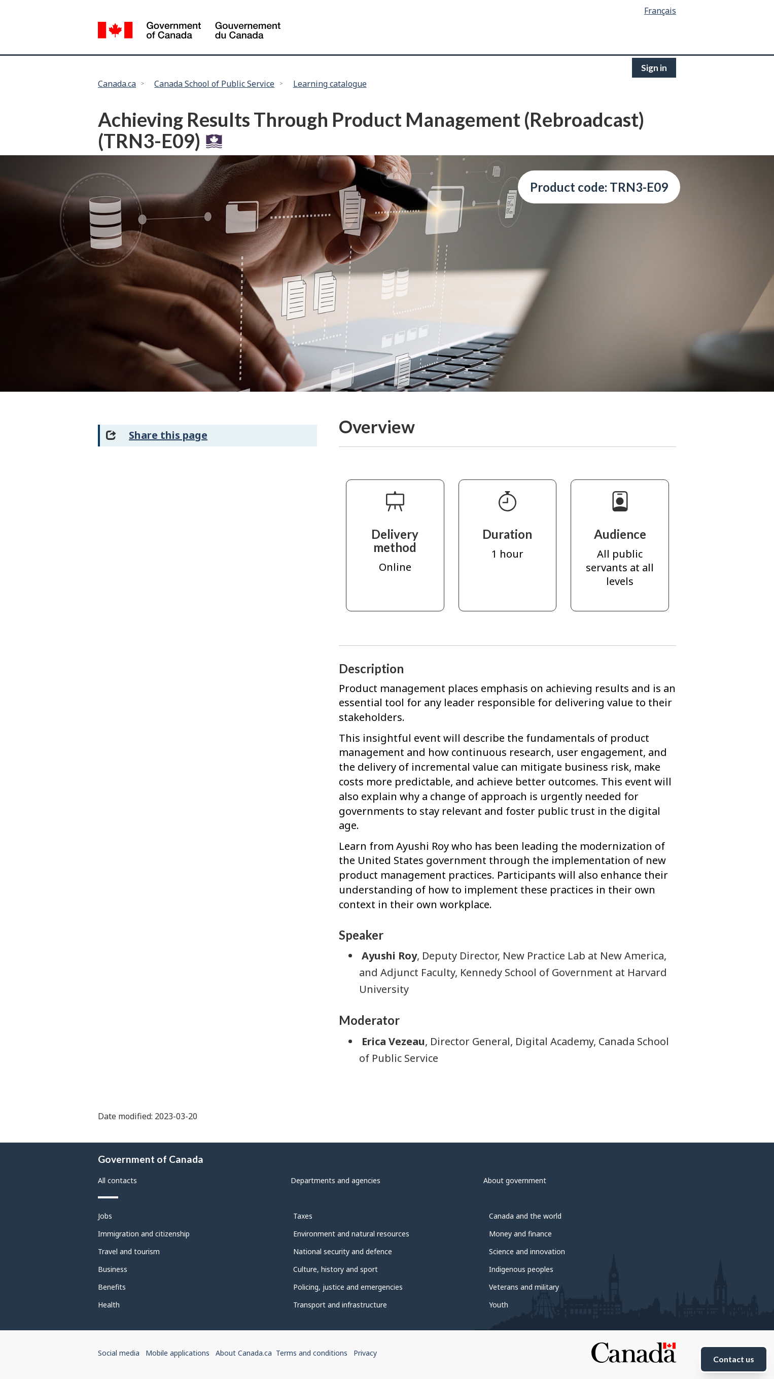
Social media (118, 1353)
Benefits (112, 1287)
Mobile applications (177, 1353)
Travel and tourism (129, 1251)
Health (109, 1304)
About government (514, 1180)
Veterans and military (524, 1287)
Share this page (168, 435)
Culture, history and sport (335, 1269)
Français (660, 10)
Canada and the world (525, 1216)
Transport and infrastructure (340, 1304)
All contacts (117, 1180)
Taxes (302, 1216)
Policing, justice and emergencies (348, 1287)
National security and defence (342, 1251)
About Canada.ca (244, 1353)
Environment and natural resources (351, 1233)
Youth (498, 1304)
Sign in (654, 67)
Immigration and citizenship (144, 1233)
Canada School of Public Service (214, 83)
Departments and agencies (335, 1180)
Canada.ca (117, 83)
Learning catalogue (330, 83)
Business (112, 1269)
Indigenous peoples (521, 1269)
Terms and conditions (311, 1353)
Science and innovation (527, 1251)
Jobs (105, 1216)
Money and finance (520, 1233)
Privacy (365, 1353)
